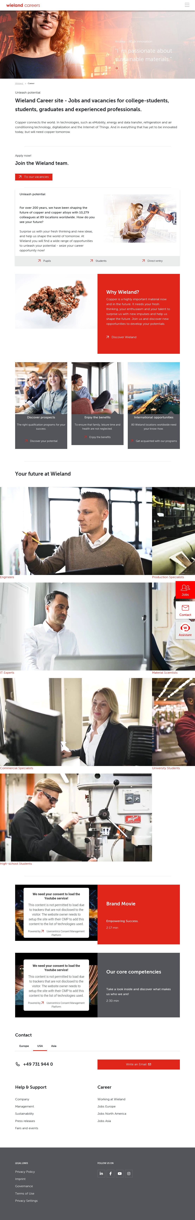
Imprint (20, 1179)
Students (101, 261)
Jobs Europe (107, 1106)
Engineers (7, 577)
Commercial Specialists (16, 768)
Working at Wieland (111, 1099)
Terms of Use (24, 1193)
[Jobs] (185, 591)
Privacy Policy (25, 1171)
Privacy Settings (26, 1200)
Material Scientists (165, 672)
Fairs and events (26, 1128)
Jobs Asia (104, 1121)
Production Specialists (168, 577)
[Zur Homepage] (23, 5)
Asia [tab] (53, 1046)
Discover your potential (44, 441)
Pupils (47, 261)
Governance (24, 1186)
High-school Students (16, 863)
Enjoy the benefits (100, 437)
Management (24, 1106)
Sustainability (24, 1113)
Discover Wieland (124, 337)
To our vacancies (36, 177)
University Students (166, 768)
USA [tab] (40, 1046)
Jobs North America (112, 1113)
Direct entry (155, 261)
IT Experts (7, 672)
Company (22, 1099)
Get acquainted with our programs (156, 441)
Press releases (25, 1121)
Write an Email (138, 1065)
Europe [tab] (24, 1046)
